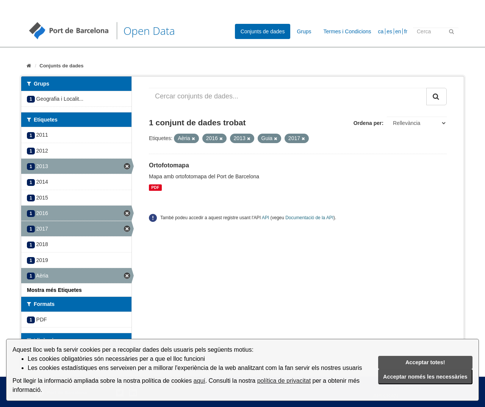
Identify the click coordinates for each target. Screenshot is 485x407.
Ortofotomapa (169, 165)
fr (405, 31)
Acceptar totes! (425, 362)
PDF (155, 187)
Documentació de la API (309, 217)
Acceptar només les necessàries (425, 377)
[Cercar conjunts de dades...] (288, 96)
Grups (304, 31)
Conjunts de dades (263, 31)
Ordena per (368, 123)
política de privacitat (284, 380)
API (265, 217)
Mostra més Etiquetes (54, 290)
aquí (199, 380)
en (398, 31)
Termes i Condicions (347, 31)
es (389, 31)
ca (381, 31)
